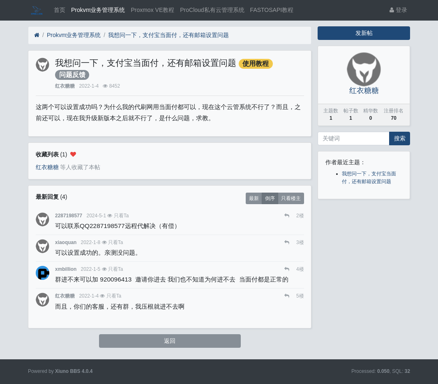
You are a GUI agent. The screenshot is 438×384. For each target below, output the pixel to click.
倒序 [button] (270, 198)
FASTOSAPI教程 (272, 10)
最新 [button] (254, 198)
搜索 (400, 138)
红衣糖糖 (65, 86)
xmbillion (65, 269)
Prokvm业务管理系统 (98, 10)
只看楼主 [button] (291, 198)
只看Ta (121, 216)
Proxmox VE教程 (152, 10)
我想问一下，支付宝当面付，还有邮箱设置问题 (168, 35)
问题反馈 (72, 74)
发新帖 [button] (364, 33)
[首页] (36, 35)
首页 (59, 10)
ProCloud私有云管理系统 (212, 10)
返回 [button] (169, 340)
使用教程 (255, 63)
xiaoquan (65, 242)
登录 (398, 10)
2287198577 (68, 216)
